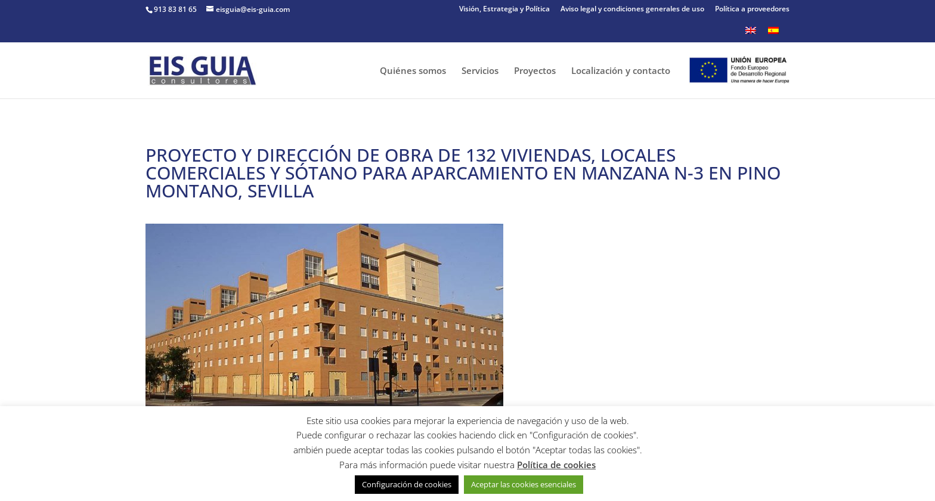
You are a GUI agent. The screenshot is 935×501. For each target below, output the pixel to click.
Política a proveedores (752, 9)
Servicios (480, 71)
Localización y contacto (620, 71)
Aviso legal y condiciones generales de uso (632, 9)
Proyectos (535, 71)
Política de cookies (556, 465)
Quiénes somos (413, 71)
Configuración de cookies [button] (406, 484)
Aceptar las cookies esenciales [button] (523, 484)
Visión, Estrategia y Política (504, 9)
